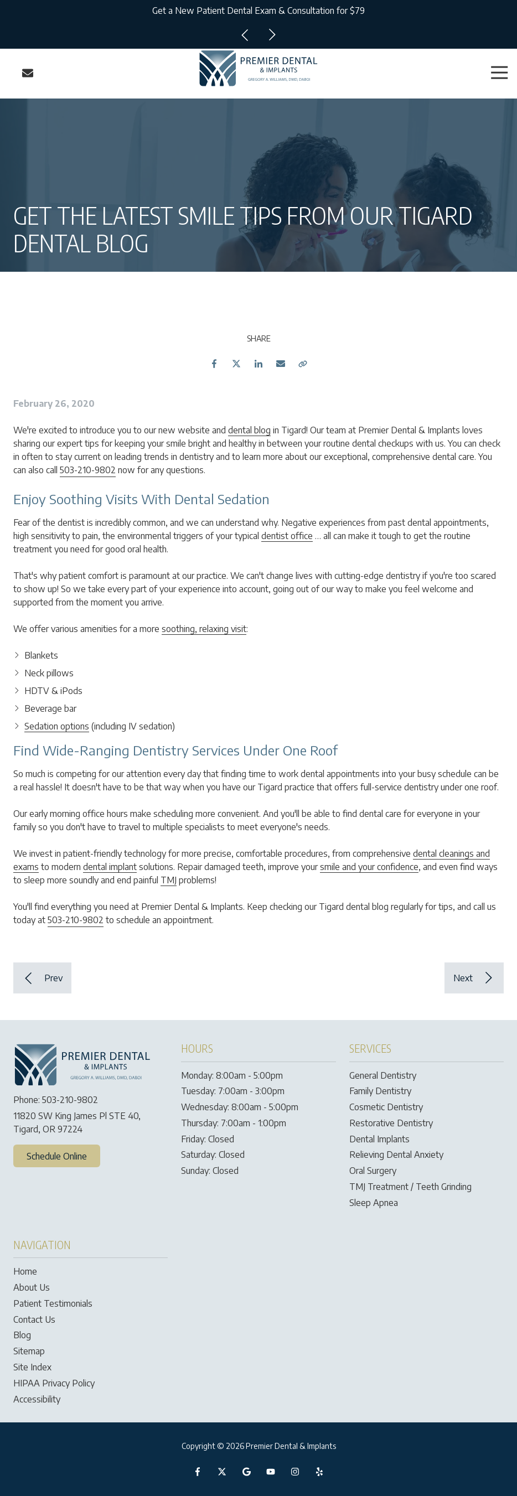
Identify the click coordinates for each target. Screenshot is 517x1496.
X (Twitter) (222, 1472)
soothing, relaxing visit (204, 628)
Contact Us (27, 73)
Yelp (319, 1472)
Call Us (12, 73)
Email (281, 364)
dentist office (287, 535)
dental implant (110, 866)
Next (271, 35)
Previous (245, 35)
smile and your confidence (369, 866)
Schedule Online (57, 1156)
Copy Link (303, 364)
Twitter (236, 364)
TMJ (169, 880)
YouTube (271, 1472)
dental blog (249, 430)
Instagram (295, 1472)
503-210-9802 (88, 469)
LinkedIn (258, 364)
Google (246, 1472)
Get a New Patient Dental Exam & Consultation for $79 (258, 10)
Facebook (214, 364)
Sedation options (56, 726)
